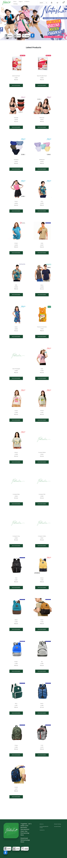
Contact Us (42, 830)
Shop (14, 1)
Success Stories (57, 826)
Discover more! (16, 85)
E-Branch (26, 1)
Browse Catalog (57, 824)
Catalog (15, 4)
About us (41, 824)
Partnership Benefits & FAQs (44, 827)
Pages (20, 1)
